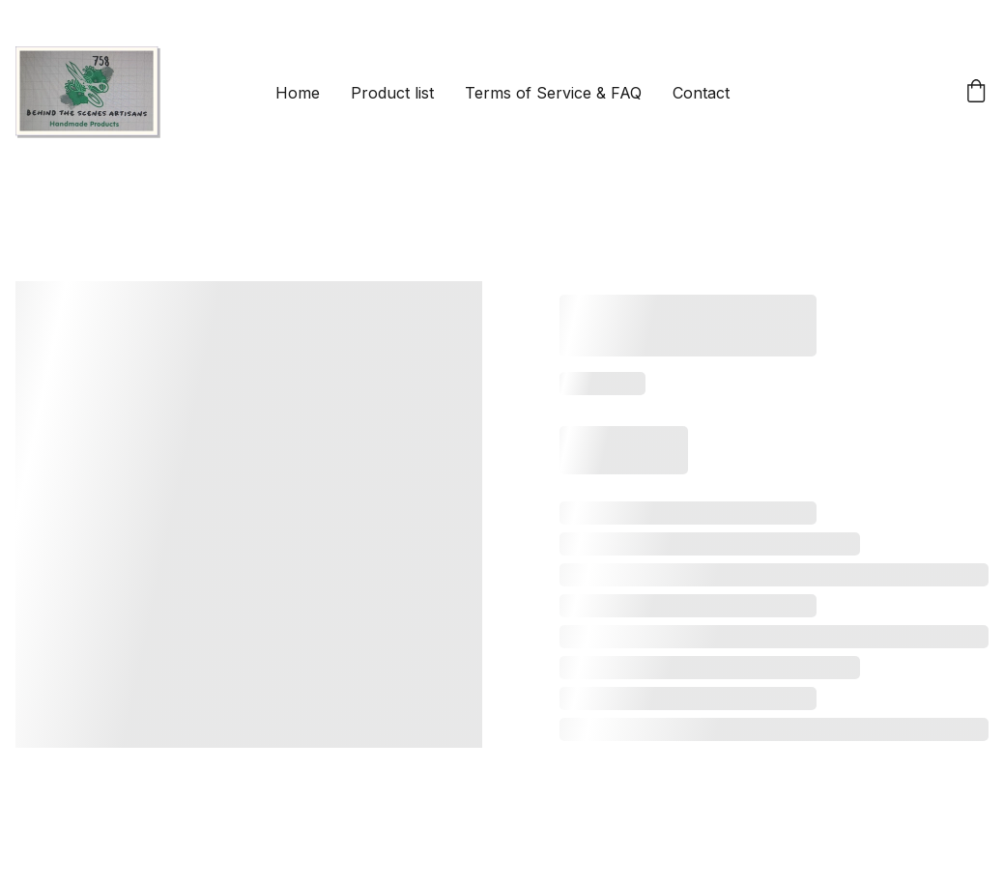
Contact (701, 92)
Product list (392, 92)
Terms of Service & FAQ (553, 92)
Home (297, 92)
